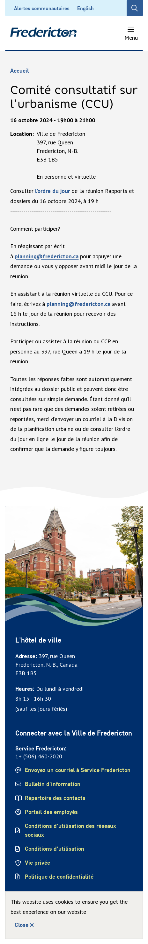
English (85, 8)
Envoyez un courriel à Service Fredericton (77, 770)
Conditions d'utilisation (54, 848)
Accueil (19, 70)
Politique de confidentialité (59, 876)
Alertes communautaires (42, 8)
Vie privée (37, 862)
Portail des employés (51, 812)
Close (21, 924)
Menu (131, 37)
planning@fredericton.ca (46, 256)
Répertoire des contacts (55, 798)
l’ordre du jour (52, 191)
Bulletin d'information (52, 784)
